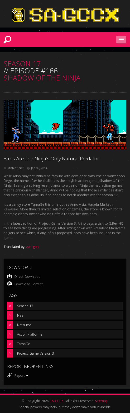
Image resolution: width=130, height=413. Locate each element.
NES (20, 315)
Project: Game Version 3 (35, 353)
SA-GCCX (56, 401)
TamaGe (23, 344)
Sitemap (101, 401)
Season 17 (25, 306)
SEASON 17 (22, 63)
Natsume (24, 325)
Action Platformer (30, 334)
